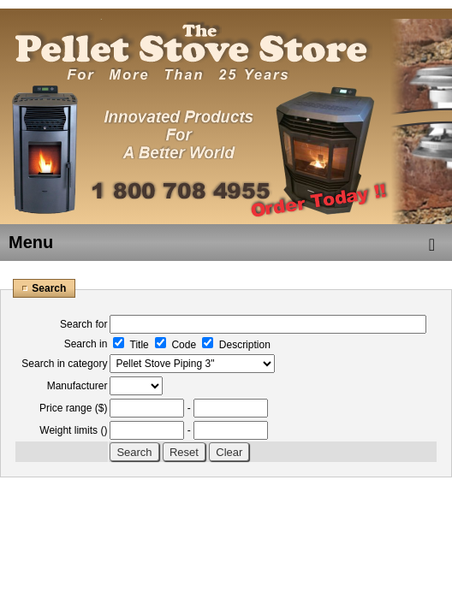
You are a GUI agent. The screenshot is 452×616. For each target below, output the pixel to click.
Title (130, 345)
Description (236, 345)
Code (175, 345)
